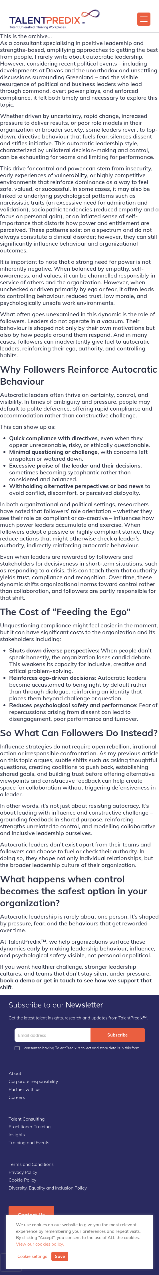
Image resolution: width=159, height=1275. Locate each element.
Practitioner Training (30, 1126)
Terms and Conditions (31, 1164)
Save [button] (60, 1256)
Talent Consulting (27, 1119)
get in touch (58, 980)
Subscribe (117, 1035)
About (15, 1073)
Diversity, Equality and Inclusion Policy (48, 1188)
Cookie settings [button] (32, 1256)
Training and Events (29, 1142)
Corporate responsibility (33, 1081)
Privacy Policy (23, 1172)
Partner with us (25, 1089)
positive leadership (107, 42)
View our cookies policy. (40, 1244)
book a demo (17, 980)
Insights (17, 1134)
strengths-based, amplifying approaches (54, 49)
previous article (138, 753)
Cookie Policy (22, 1180)
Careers (17, 1097)
